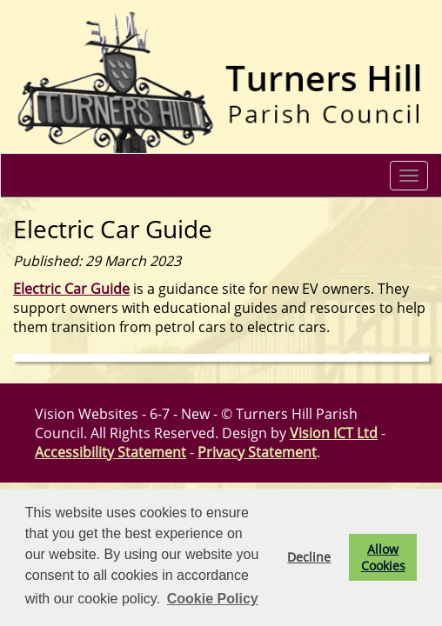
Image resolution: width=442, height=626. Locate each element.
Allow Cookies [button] (383, 557)
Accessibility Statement (110, 452)
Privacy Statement (257, 452)
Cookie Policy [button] (212, 598)
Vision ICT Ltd (334, 433)
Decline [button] (309, 557)
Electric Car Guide (71, 288)
